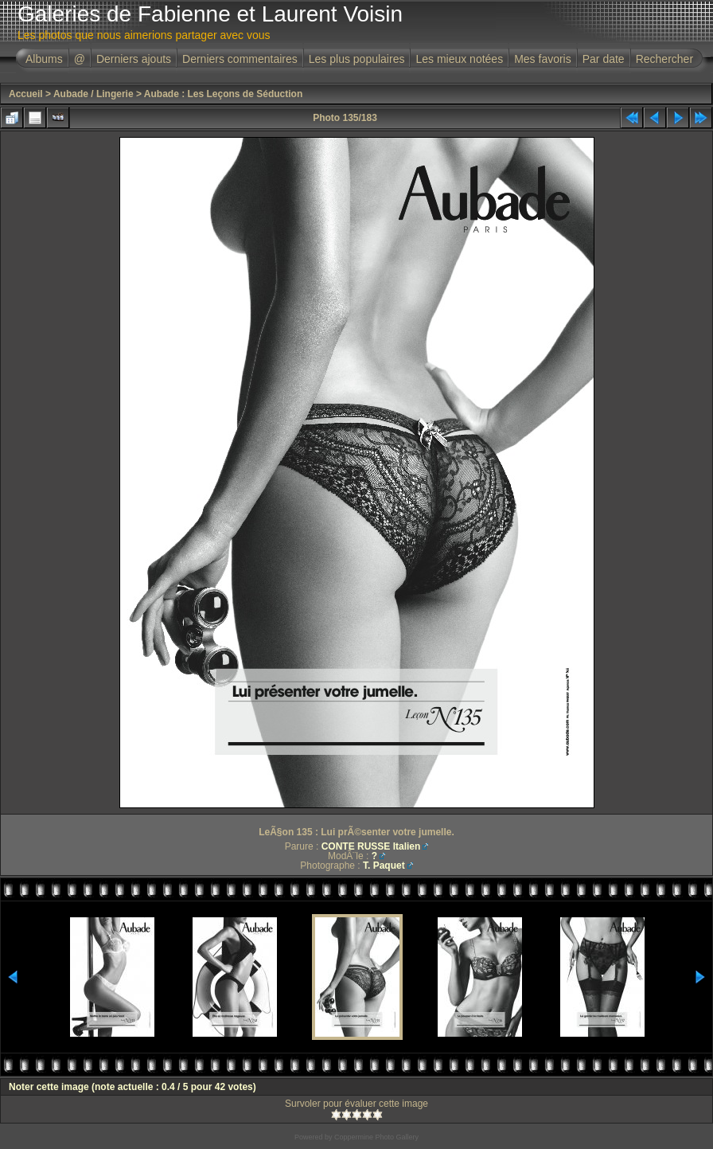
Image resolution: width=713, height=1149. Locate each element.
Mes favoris (542, 59)
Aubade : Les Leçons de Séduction (223, 94)
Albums (44, 59)
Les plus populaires (357, 59)
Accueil (26, 94)
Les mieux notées (459, 59)
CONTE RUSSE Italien (371, 846)
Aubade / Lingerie (93, 94)
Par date (603, 59)
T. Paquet (384, 865)
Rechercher (664, 59)
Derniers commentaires (240, 59)
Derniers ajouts (133, 59)
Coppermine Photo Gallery (376, 1137)
